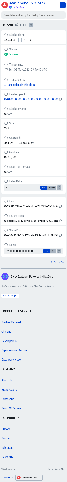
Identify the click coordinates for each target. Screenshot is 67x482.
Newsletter (7, 457)
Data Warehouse (11, 359)
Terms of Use (7, 477)
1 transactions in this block (19, 84)
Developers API (10, 341)
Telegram (7, 447)
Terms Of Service (11, 408)
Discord (5, 429)
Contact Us (7, 399)
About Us (6, 380)
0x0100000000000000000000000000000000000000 (31, 99)
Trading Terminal (11, 322)
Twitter (5, 438)
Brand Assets (9, 389)
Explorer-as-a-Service (14, 350)
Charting (6, 331)
